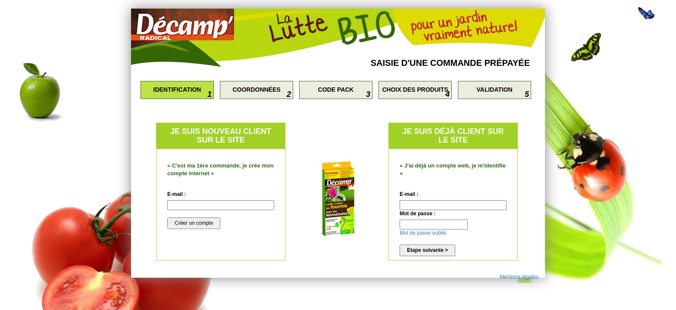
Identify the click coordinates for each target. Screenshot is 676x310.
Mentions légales (519, 277)
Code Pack (336, 89)
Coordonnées (256, 89)
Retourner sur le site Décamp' (189, 25)
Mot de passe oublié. (424, 233)
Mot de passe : (417, 214)
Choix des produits (415, 89)
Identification (177, 89)
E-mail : (176, 194)
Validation (494, 89)
